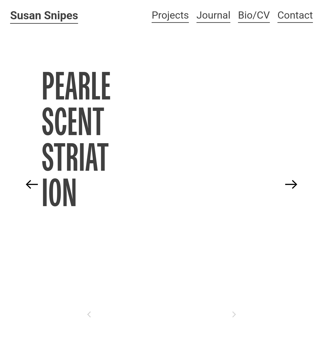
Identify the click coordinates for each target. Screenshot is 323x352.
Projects (170, 15)
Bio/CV (254, 15)
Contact (295, 15)
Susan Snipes (44, 15)
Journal (213, 15)
